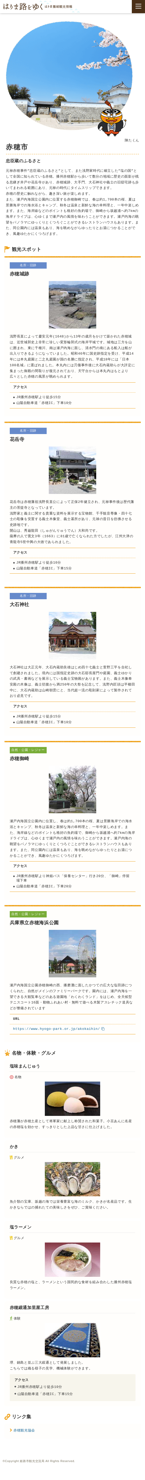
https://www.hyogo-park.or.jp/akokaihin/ (56, 1029)
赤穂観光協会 (24, 1430)
